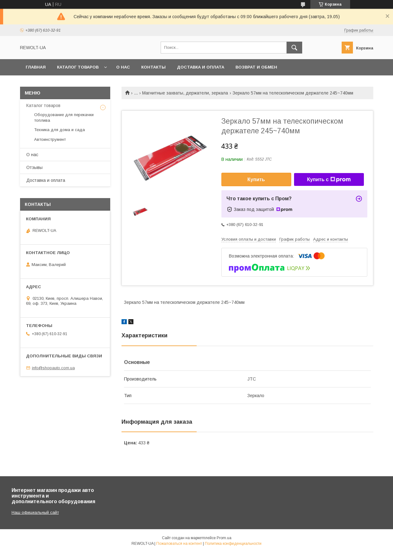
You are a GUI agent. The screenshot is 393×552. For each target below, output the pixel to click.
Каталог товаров (78, 67)
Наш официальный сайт (35, 512)
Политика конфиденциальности (233, 543)
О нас (123, 67)
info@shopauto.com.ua (53, 367)
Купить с (328, 179)
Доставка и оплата (200, 67)
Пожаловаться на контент (179, 543)
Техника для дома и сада (59, 129)
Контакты (153, 67)
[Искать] (294, 48)
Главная (36, 67)
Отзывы (34, 167)
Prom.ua (224, 538)
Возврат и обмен (256, 67)
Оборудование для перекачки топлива (64, 117)
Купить (256, 179)
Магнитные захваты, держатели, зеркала (185, 92)
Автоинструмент (50, 139)
